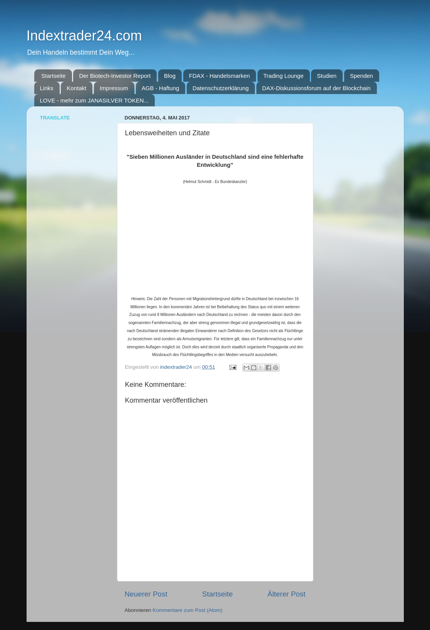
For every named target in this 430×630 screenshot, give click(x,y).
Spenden (361, 75)
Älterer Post (287, 594)
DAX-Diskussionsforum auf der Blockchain (316, 88)
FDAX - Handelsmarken (219, 75)
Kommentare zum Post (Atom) (187, 610)
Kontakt (76, 88)
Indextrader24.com (84, 36)
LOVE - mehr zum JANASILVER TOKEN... (94, 100)
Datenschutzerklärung (220, 88)
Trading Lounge (283, 75)
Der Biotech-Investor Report (115, 75)
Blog (170, 75)
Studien (326, 75)
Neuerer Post (146, 594)
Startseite (53, 75)
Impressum (114, 88)
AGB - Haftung (160, 88)
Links (47, 88)
